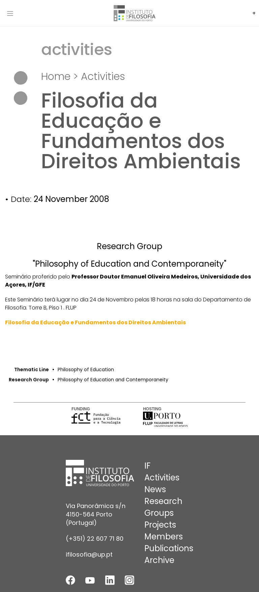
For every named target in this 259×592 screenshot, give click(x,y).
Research (163, 501)
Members (163, 536)
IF (147, 465)
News (155, 489)
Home (55, 76)
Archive (159, 560)
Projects (160, 524)
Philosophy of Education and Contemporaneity (113, 379)
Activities (103, 76)
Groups (159, 513)
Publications (168, 548)
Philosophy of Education (86, 369)
